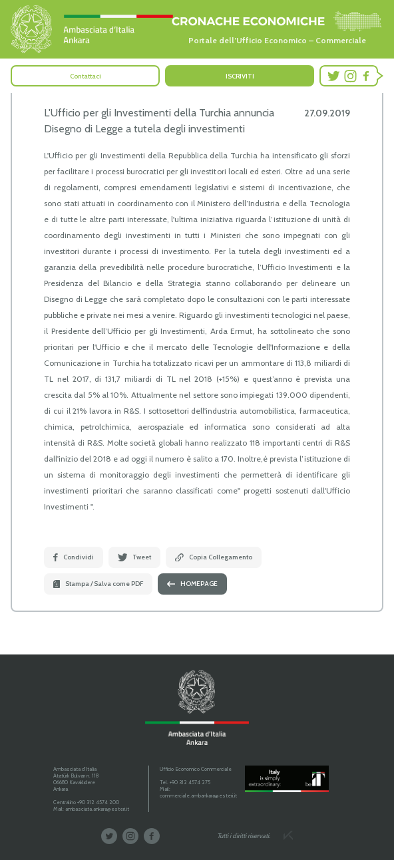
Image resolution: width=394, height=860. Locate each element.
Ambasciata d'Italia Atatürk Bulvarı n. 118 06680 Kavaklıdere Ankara (75, 779)
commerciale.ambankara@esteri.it (198, 795)
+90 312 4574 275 (190, 782)
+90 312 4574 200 (98, 802)
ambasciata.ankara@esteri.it (97, 808)
